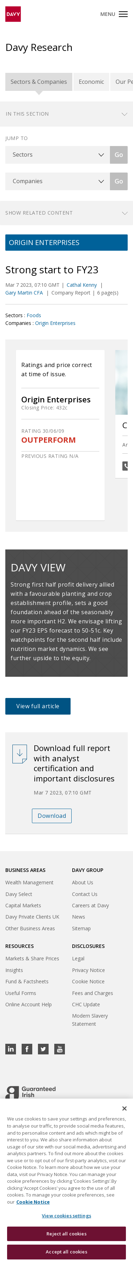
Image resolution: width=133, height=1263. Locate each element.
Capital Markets (23, 905)
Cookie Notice (88, 981)
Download (52, 816)
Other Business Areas (30, 928)
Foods (34, 315)
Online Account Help (28, 1004)
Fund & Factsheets (27, 981)
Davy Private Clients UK (32, 916)
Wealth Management (29, 882)
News (78, 916)
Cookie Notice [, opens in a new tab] (33, 1202)
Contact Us (85, 894)
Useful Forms (20, 993)
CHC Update (86, 1004)
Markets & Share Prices (32, 958)
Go (119, 154)
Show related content (39, 212)
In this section (27, 113)
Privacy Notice (88, 970)
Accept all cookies (66, 1252)
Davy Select (18, 894)
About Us (82, 882)
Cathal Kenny (82, 284)
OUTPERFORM (48, 439)
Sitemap (81, 928)
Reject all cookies (66, 1234)
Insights (14, 970)
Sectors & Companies (39, 82)
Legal (78, 958)
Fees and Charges (92, 993)
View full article (38, 706)
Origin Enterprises (55, 323)
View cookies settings (66, 1216)
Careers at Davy (90, 905)
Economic (91, 82)
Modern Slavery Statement (90, 1019)
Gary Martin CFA (24, 292)
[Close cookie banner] (124, 1109)
